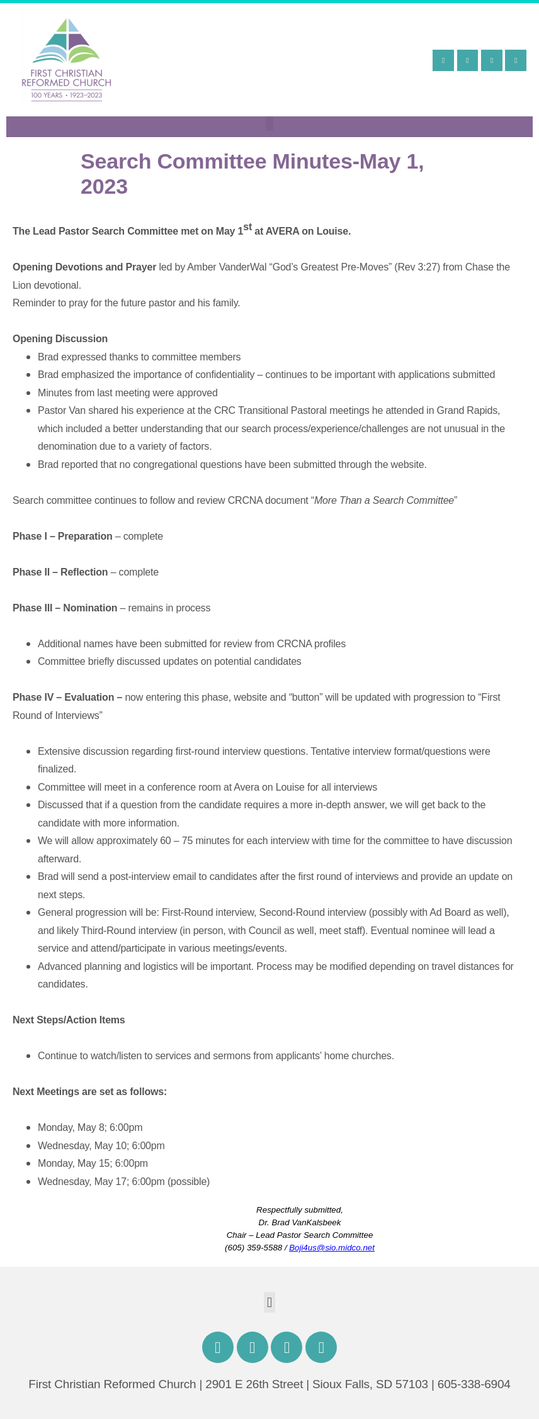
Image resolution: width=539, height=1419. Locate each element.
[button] (270, 123)
